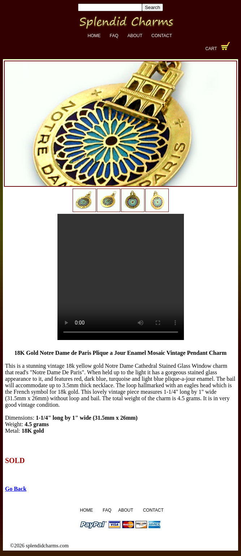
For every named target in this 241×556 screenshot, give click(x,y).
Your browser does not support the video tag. (120, 277)
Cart (211, 48)
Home (94, 35)
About (135, 35)
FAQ (114, 35)
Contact (161, 35)
